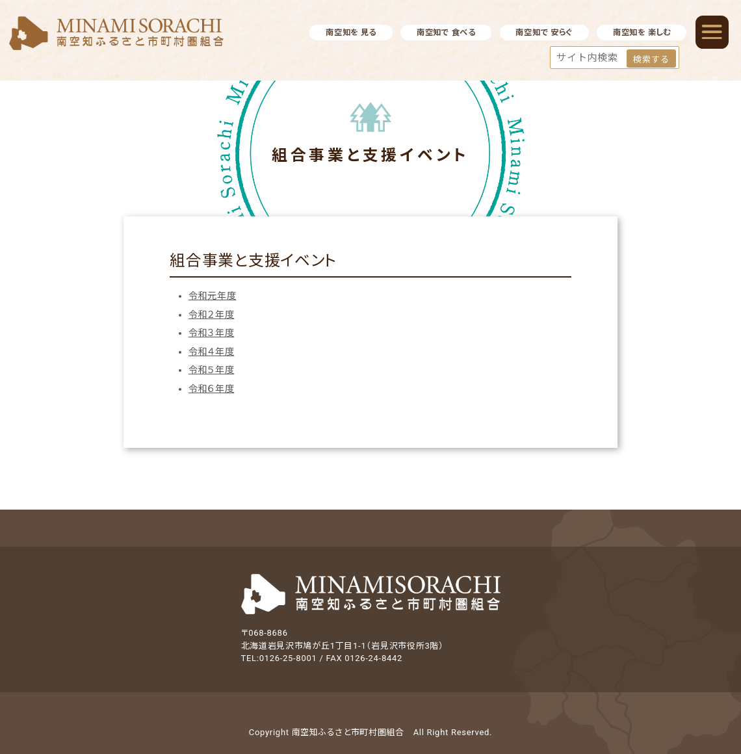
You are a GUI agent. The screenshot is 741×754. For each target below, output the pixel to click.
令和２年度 (211, 314)
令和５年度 (211, 370)
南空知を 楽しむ (642, 32)
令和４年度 (211, 351)
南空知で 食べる (446, 32)
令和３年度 (211, 333)
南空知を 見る (351, 32)
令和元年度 (212, 296)
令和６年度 (211, 389)
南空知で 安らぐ (544, 32)
